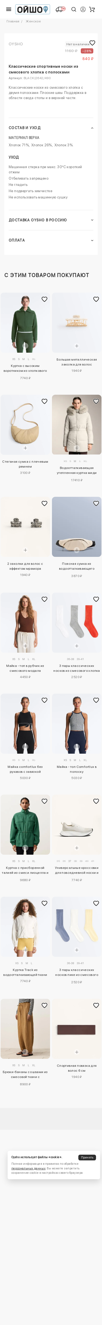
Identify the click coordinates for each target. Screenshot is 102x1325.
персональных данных (28, 1168)
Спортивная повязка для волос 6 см (77, 1068)
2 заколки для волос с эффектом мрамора (25, 566)
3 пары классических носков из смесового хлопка (76, 668)
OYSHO (16, 44)
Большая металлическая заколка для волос (77, 362)
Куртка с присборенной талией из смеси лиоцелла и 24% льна (25, 871)
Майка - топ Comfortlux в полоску (77, 769)
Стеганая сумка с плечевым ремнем (25, 464)
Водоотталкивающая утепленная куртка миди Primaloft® (77, 471)
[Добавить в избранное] (44, 299)
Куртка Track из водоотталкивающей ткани (25, 972)
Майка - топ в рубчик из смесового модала (25, 668)
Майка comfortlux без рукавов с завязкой (25, 769)
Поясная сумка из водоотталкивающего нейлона (76, 567)
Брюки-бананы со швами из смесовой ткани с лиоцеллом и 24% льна (25, 1075)
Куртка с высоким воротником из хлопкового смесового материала (25, 369)
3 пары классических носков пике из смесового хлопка (76, 973)
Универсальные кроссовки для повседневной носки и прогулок (77, 871)
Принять (87, 1157)
